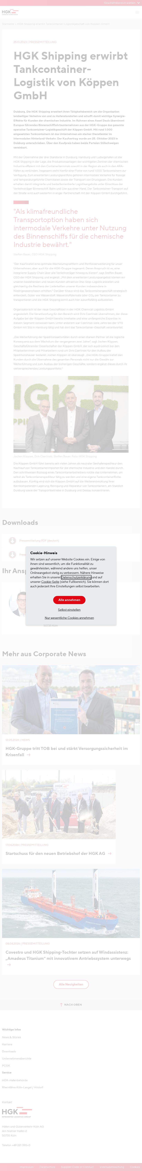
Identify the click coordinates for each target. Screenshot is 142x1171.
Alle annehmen (69, 600)
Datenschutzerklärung (76, 577)
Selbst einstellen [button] (69, 610)
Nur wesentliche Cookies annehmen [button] (69, 618)
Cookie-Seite (50, 582)
